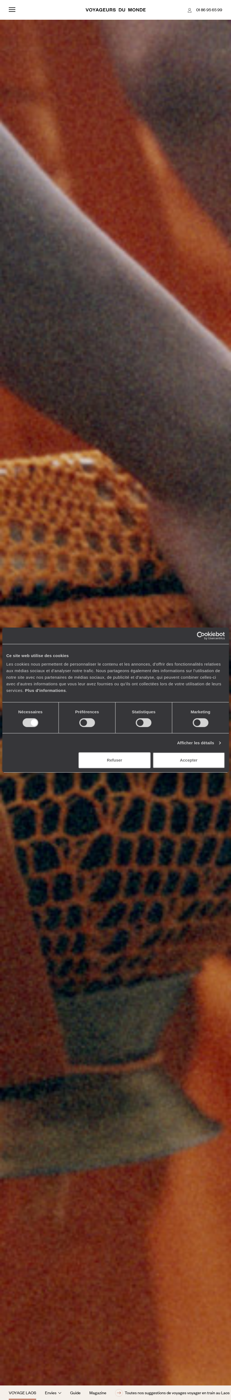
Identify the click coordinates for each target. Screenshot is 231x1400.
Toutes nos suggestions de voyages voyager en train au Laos (172, 1393)
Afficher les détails (195, 742)
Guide (75, 1392)
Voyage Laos (22, 1392)
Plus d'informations (45, 690)
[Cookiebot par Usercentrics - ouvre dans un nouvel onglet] (201, 636)
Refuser (114, 760)
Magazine (97, 1392)
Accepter (188, 760)
